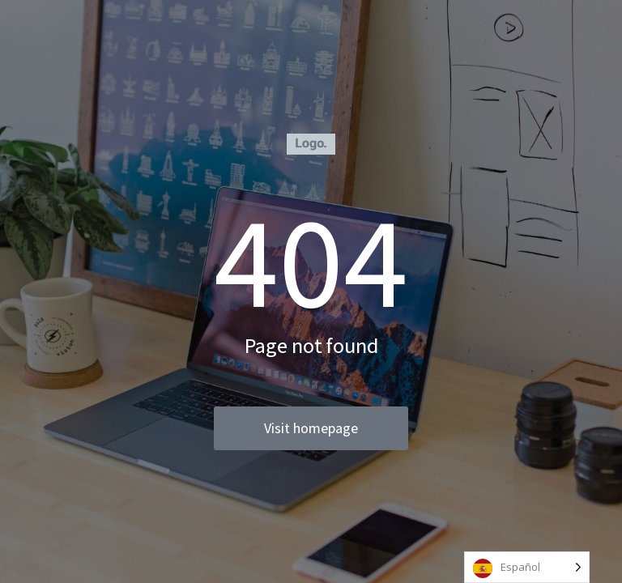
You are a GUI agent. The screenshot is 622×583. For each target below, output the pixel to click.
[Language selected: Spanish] (527, 567)
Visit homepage (311, 428)
